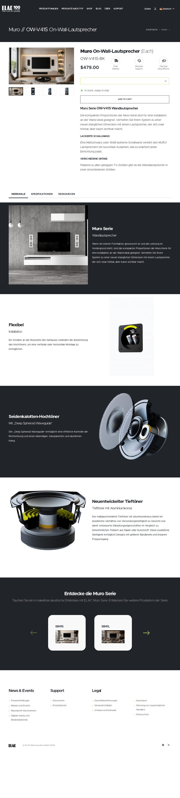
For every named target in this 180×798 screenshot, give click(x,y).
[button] (167, 9)
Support (118, 9)
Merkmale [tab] (18, 194)
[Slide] (13, 66)
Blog (98, 9)
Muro (164, 30)
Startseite (152, 30)
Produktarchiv (60, 705)
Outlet (147, 9)
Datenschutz (142, 714)
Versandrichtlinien (103, 705)
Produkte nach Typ (72, 9)
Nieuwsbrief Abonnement (23, 711)
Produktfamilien (48, 9)
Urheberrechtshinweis (105, 710)
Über (107, 9)
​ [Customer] (155, 9)
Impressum (141, 701)
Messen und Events (20, 706)
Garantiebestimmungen (105, 701)
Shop (89, 9)
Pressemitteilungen (20, 701)
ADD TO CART (125, 99)
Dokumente (58, 701)
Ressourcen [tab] (66, 194)
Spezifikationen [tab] (42, 194)
